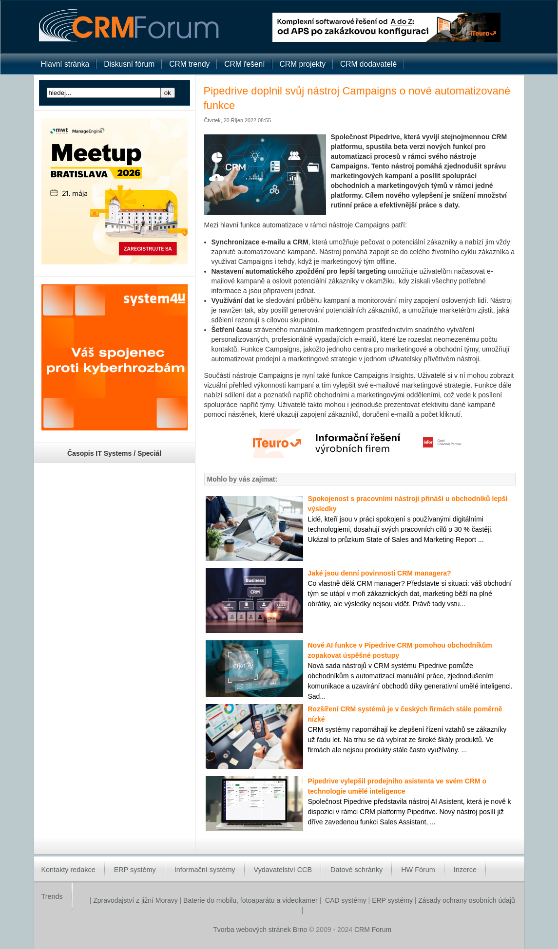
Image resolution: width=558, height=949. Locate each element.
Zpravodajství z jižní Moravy (134, 900)
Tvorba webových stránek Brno (260, 929)
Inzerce (465, 870)
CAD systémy (345, 900)
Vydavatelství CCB (283, 870)
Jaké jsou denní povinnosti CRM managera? (379, 573)
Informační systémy (204, 870)
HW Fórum (418, 870)
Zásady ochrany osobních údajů (466, 900)
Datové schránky (356, 870)
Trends (52, 896)
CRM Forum (372, 929)
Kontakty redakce (68, 870)
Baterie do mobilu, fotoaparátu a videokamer (250, 900)
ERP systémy (135, 870)
